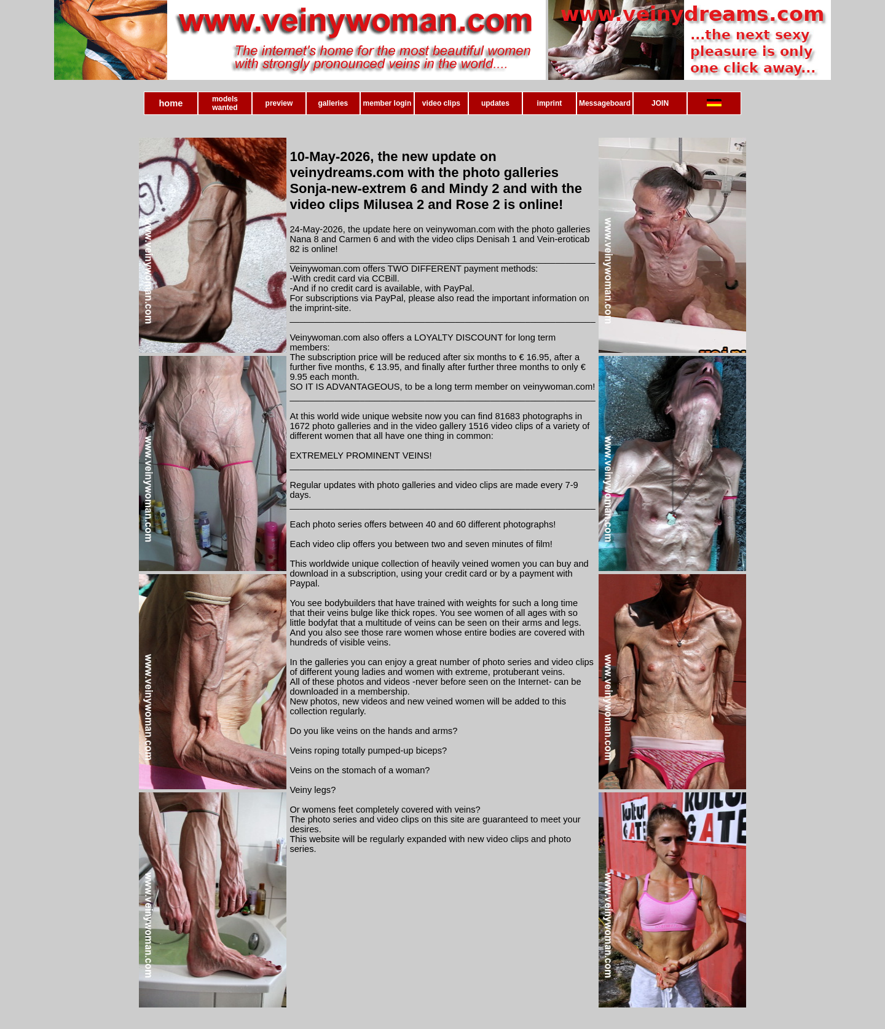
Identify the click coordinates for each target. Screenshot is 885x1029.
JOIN (660, 103)
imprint (549, 103)
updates (495, 103)
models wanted (225, 103)
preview (279, 103)
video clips (441, 103)
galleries (333, 103)
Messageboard (605, 103)
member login (387, 103)
